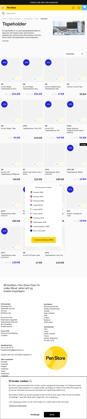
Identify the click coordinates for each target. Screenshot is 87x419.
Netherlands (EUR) (38, 222)
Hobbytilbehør (28, 19)
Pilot (46, 329)
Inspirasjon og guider (9, 320)
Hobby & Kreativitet (14, 19)
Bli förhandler (6, 324)
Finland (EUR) (36, 205)
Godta (51, 415)
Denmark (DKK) (37, 201)
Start (4, 19)
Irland (3, 371)
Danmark (4, 364)
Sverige (4, 362)
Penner (47, 311)
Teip (36, 19)
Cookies (4, 335)
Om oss (4, 311)
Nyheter (47, 320)
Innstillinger (35, 415)
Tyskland (4, 376)
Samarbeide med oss (9, 322)
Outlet (46, 318)
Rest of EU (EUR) (37, 231)
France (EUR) (36, 214)
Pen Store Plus (6, 317)
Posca (46, 336)
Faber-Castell (49, 334)
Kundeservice (6, 306)
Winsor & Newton (51, 338)
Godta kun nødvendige (18, 406)
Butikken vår (6, 313)
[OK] (43, 13)
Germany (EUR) (37, 218)
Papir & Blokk (49, 313)
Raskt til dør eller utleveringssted (43, 2)
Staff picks (48, 322)
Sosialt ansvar (6, 326)
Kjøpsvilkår (5, 331)
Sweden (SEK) (36, 192)
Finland (4, 366)
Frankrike (4, 369)
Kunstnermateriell (51, 306)
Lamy (46, 331)
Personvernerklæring (9, 333)
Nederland (5, 373)
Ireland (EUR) (36, 209)
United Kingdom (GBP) (39, 226)
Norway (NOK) (36, 196)
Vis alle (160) (49, 340)
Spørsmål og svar (7, 308)
